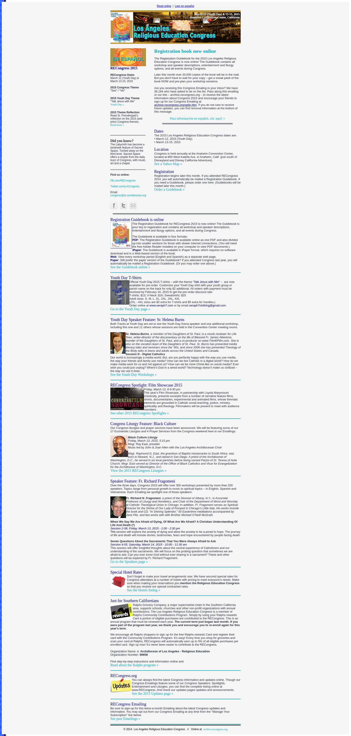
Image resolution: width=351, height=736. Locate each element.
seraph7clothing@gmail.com (207, 305)
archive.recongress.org (215, 729)
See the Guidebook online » (130, 267)
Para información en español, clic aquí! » (197, 118)
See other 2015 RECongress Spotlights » (139, 413)
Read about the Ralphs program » (134, 665)
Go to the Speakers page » (129, 561)
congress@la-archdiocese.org (128, 195)
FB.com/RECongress (123, 180)
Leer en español (184, 6)
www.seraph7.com (161, 305)
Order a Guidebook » (169, 189)
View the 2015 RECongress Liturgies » (138, 470)
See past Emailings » (125, 719)
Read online (164, 6)
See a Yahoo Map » (168, 164)
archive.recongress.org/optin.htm (175, 105)
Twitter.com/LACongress (124, 186)
